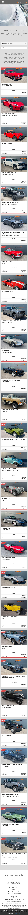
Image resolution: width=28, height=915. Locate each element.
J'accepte (10, 913)
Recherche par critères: (7, 43)
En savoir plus (17, 913)
